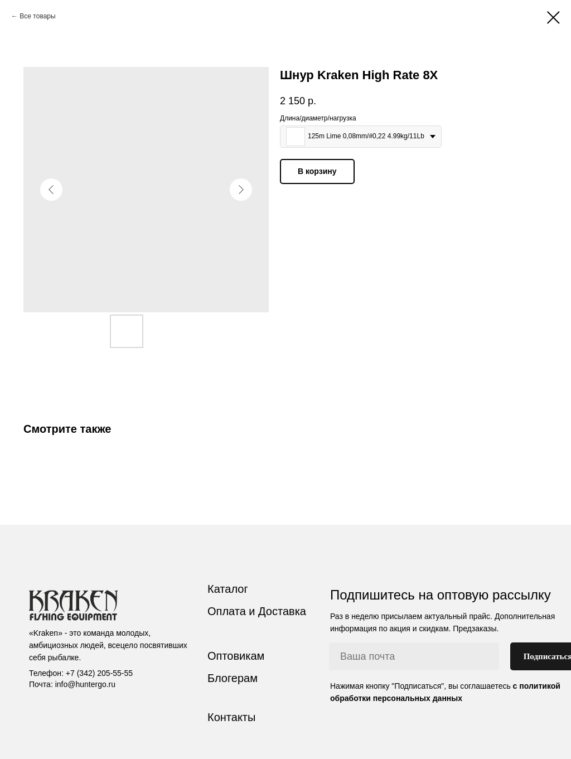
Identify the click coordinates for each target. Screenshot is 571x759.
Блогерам (232, 678)
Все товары (37, 16)
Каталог (227, 589)
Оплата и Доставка (256, 611)
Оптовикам (235, 656)
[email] (414, 656)
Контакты (231, 717)
